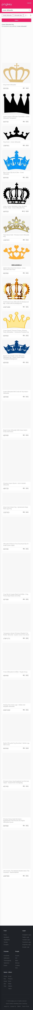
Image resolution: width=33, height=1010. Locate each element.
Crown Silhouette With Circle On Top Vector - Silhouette (16, 392)
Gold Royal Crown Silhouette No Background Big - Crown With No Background (16, 302)
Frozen (17, 955)
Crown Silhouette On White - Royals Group (15, 672)
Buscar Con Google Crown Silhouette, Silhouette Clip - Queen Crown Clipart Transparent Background (14, 357)
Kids (16, 968)
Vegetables (7, 939)
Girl (16, 958)
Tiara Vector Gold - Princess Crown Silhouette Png (16, 235)
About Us (6, 1006)
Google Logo (25, 947)
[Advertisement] (16, 45)
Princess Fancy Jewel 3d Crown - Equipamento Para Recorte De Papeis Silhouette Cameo (14, 820)
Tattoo (10, 988)
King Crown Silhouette (9, 84)
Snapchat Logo (26, 944)
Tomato (6, 942)
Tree (5, 986)
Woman (17, 963)
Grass (5, 981)
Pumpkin (6, 944)
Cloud (5, 976)
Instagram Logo (26, 935)
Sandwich (6, 937)
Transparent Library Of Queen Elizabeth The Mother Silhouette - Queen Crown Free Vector (16, 634)
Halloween (6, 958)
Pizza (5, 935)
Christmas (6, 955)
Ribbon (10, 986)
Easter (5, 965)
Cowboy (17, 965)
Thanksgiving (7, 960)
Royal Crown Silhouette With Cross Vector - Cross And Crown (15, 430)
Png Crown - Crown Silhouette (11, 142)
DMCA (19, 1006)
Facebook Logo (26, 942)
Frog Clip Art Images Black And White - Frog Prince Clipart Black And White (15, 595)
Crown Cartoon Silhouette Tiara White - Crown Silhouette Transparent (16, 117)
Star (5, 983)
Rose (9, 981)
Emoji (9, 976)
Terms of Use (25, 1006)
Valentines (6, 963)
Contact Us (13, 1006)
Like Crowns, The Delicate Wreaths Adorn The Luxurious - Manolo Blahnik (16, 871)
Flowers (10, 978)
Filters (16, 20)
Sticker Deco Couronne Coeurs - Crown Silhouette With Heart (14, 268)
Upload (29, 3)
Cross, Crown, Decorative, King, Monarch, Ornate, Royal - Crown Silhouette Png (15, 207)
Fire (5, 978)
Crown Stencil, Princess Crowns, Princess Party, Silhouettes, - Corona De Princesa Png (16, 331)
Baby (16, 960)
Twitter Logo (25, 937)
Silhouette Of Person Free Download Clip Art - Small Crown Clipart (16, 544)
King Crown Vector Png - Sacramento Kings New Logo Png (15, 507)
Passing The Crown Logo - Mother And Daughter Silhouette (14, 705)
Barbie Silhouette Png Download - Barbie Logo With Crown (16, 743)
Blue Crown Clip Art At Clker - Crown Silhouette (13, 173)
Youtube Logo (26, 939)
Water (9, 983)
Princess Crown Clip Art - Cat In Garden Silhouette (14, 484)
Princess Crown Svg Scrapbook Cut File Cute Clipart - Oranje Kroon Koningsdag (16, 781)
